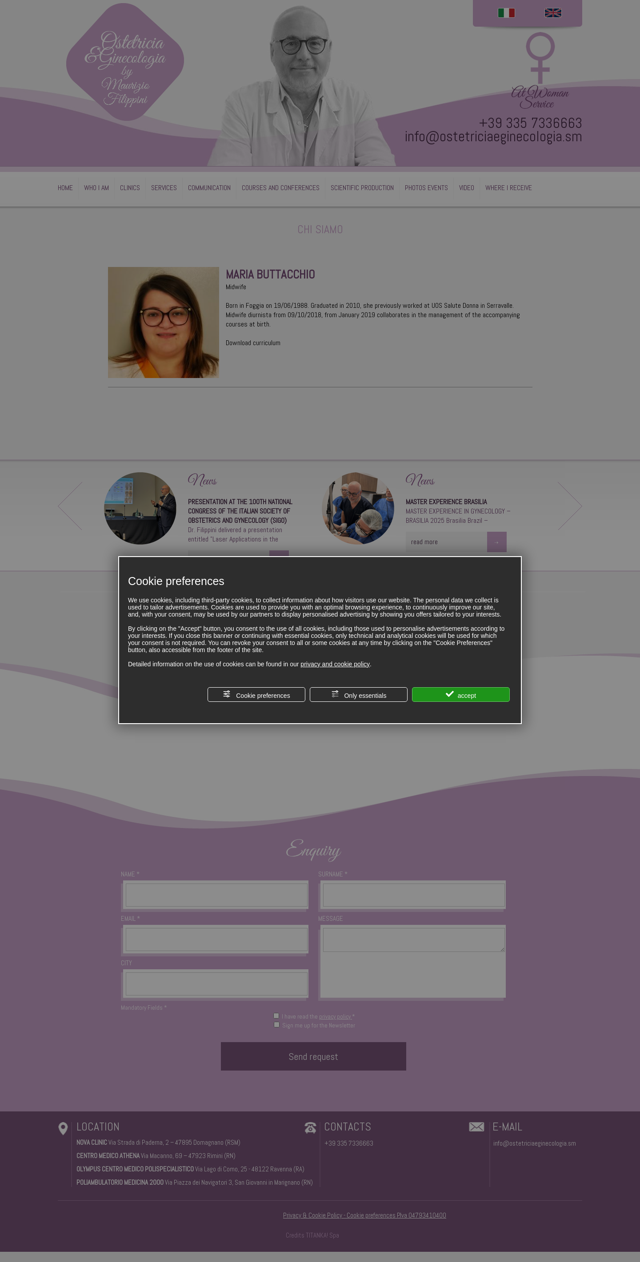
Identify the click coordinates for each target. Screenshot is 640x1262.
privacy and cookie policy (335, 664)
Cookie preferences (256, 694)
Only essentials (359, 694)
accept (461, 694)
